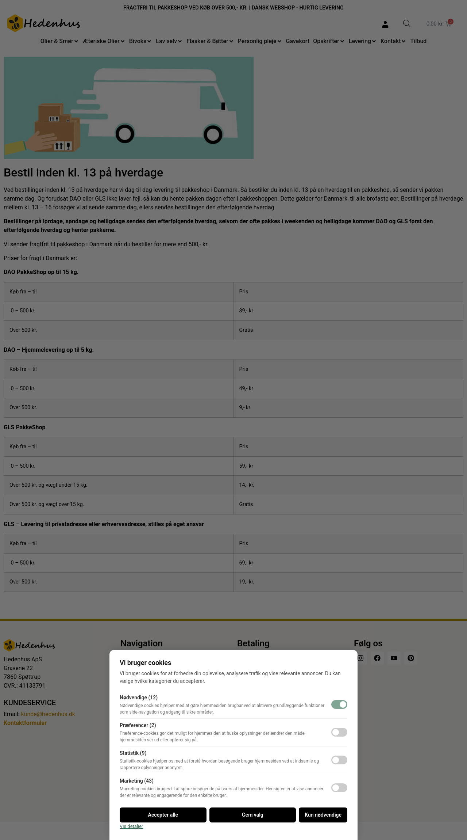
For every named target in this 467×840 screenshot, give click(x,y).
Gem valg (252, 815)
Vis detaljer (131, 826)
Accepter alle (163, 815)
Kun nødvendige (323, 815)
